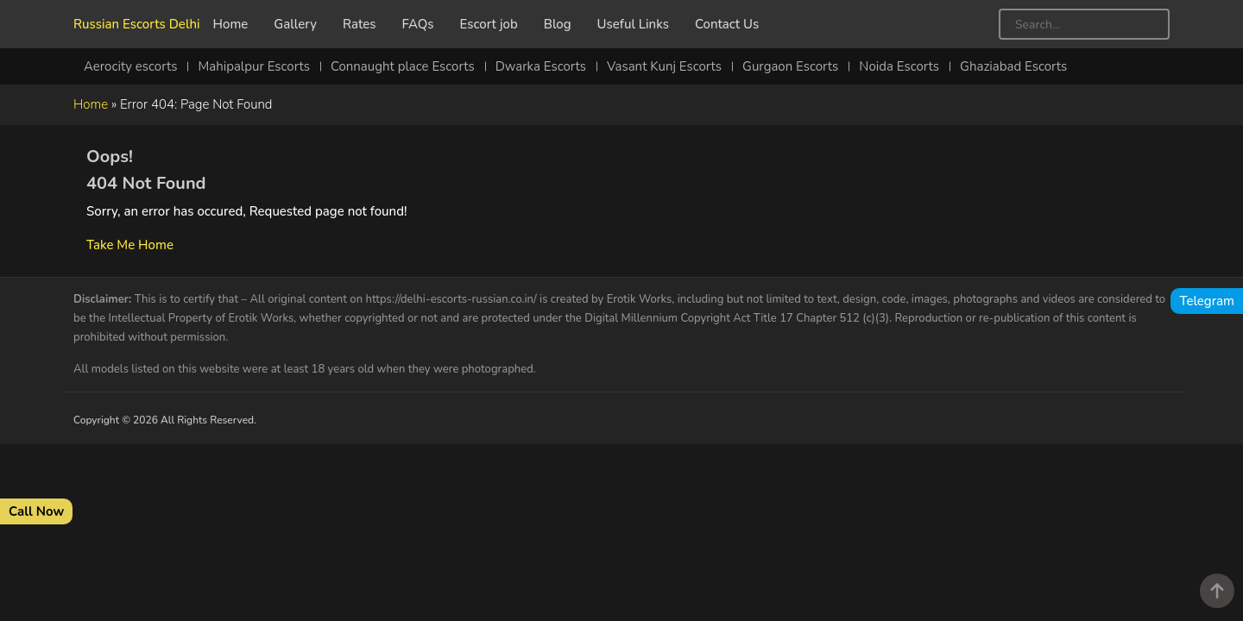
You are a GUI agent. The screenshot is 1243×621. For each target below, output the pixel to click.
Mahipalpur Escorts (254, 66)
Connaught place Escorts (403, 66)
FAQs (418, 24)
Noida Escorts (899, 66)
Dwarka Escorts (540, 66)
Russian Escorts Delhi (136, 24)
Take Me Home (130, 245)
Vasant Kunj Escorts (664, 66)
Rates (359, 24)
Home (231, 24)
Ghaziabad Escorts (1013, 66)
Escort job (489, 24)
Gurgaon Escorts (790, 66)
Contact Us (727, 24)
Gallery (295, 24)
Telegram (1206, 301)
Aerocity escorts (130, 66)
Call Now (36, 511)
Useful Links (633, 24)
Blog (557, 24)
